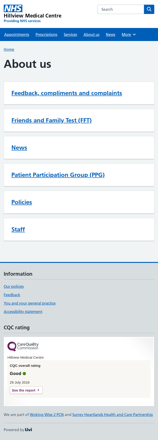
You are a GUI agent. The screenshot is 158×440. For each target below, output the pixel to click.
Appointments (16, 34)
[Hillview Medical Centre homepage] (33, 14)
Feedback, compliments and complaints (66, 93)
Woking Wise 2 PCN (47, 414)
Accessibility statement (23, 311)
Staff (18, 229)
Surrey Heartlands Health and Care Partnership (112, 414)
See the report (23, 390)
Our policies (14, 286)
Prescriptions (46, 34)
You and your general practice (30, 303)
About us (91, 34)
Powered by (18, 429)
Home (9, 49)
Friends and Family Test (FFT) (51, 120)
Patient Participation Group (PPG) (58, 175)
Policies (21, 202)
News (110, 34)
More (129, 34)
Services (70, 34)
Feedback (12, 294)
